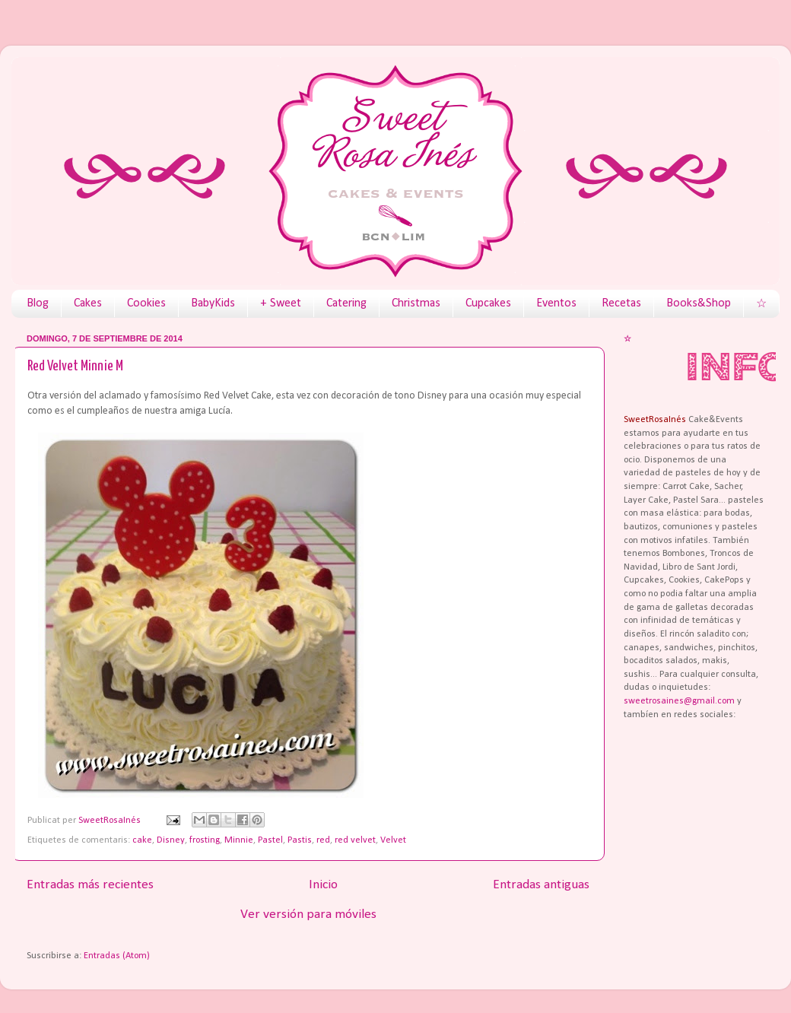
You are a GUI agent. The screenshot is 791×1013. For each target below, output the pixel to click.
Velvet (393, 840)
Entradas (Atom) (117, 956)
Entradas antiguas (541, 884)
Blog (38, 303)
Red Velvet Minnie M (75, 366)
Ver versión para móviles (308, 914)
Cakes (88, 303)
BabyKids (213, 303)
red (323, 840)
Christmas (416, 303)
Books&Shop (698, 303)
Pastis (299, 840)
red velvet (355, 840)
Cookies (146, 303)
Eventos (556, 303)
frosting (204, 840)
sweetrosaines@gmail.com (679, 701)
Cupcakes (488, 303)
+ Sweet (280, 303)
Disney (171, 840)
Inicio (323, 884)
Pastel (270, 840)
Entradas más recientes (90, 884)
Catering (346, 303)
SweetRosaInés (110, 820)
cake (142, 840)
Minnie (238, 840)
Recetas (621, 303)
